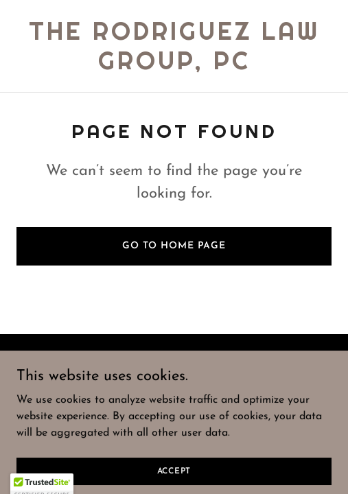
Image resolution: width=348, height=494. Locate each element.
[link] (174, 66)
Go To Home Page (174, 246)
